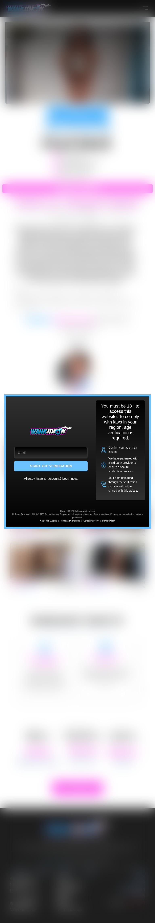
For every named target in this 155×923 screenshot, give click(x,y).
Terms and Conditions (70, 521)
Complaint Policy (91, 521)
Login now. (70, 478)
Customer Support (48, 521)
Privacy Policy (108, 521)
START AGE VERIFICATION (51, 466)
